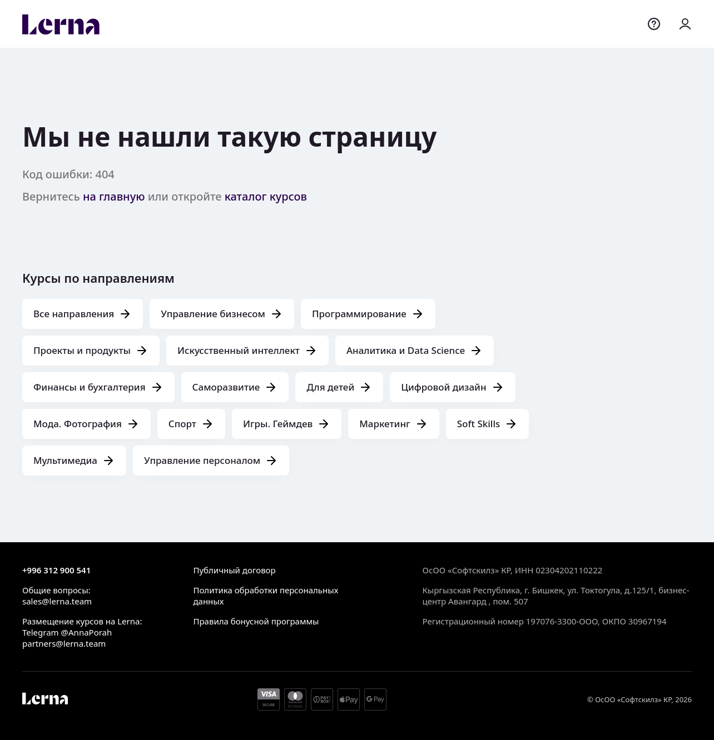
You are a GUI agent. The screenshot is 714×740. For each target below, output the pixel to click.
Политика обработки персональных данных (265, 595)
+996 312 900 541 (56, 570)
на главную (114, 196)
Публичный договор (234, 570)
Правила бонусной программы (256, 621)
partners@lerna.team (64, 643)
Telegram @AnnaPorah (67, 632)
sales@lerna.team (57, 601)
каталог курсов (266, 196)
